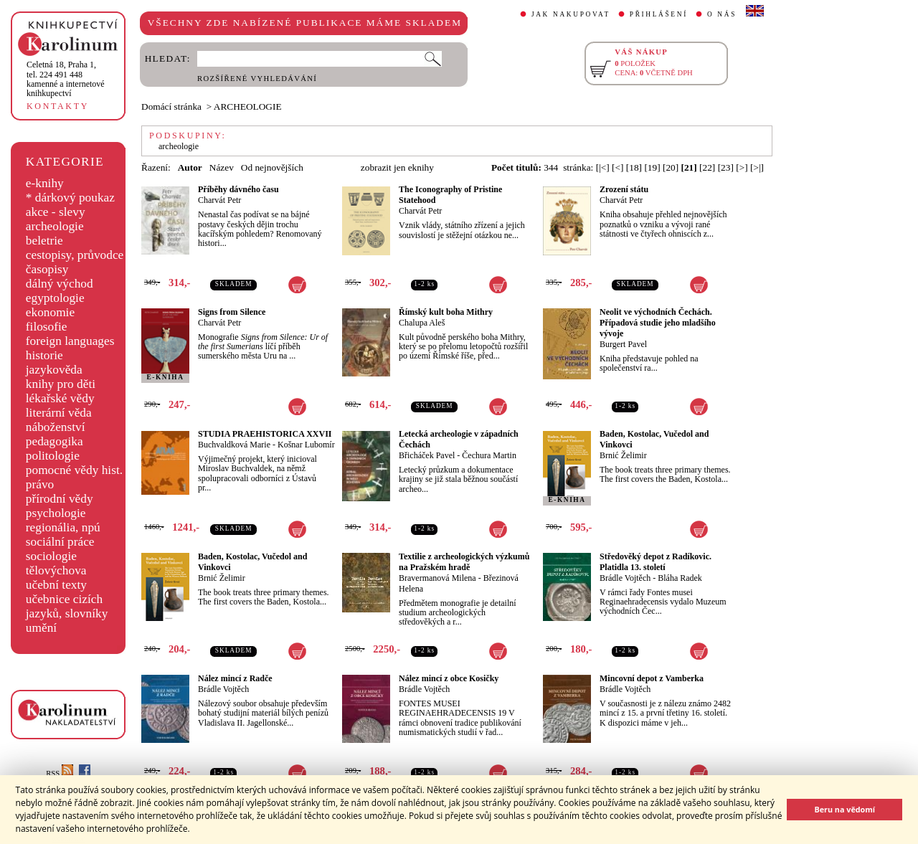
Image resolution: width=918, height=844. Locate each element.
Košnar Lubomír (306, 445)
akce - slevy (55, 212)
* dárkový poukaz (70, 197)
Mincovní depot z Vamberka (652, 678)
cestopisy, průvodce (75, 255)
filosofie (46, 326)
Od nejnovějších (272, 167)
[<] (617, 167)
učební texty (56, 585)
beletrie (44, 240)
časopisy (47, 269)
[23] (726, 167)
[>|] (757, 167)
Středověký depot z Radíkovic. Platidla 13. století (655, 561)
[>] (741, 167)
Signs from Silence (231, 312)
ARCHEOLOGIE (248, 106)
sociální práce (60, 542)
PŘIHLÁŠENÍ (659, 14)
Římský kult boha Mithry (446, 312)
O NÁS (722, 14)
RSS (59, 773)
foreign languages (70, 341)
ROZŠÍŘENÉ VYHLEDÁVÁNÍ (257, 78)
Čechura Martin (489, 455)
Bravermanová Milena (437, 578)
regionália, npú (63, 527)
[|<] (603, 167)
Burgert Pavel (623, 344)
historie (44, 355)
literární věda (59, 412)
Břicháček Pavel (427, 455)
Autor (190, 167)
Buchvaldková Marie (234, 445)
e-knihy (45, 183)
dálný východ (59, 283)
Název (221, 167)
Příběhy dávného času (238, 189)
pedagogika (54, 441)
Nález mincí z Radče (235, 678)
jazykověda (54, 369)
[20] (670, 167)
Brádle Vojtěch (625, 578)
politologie (53, 456)
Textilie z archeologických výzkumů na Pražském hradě (464, 561)
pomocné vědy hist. (74, 470)
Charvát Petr (219, 200)
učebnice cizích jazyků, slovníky (67, 606)
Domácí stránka (171, 106)
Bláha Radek (680, 578)
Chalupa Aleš (422, 323)
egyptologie (55, 298)
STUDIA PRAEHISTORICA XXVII (265, 434)
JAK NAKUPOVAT (570, 14)
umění (41, 628)
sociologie (51, 556)
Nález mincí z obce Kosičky (448, 678)
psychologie (56, 513)
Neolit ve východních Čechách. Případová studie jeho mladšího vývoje (658, 322)
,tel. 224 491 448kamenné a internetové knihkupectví (66, 79)
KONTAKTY (58, 106)
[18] (634, 167)
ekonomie (50, 312)
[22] (707, 167)
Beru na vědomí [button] (844, 809)
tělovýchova (56, 570)
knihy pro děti (60, 384)
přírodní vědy (59, 499)
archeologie (55, 226)
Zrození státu (624, 189)
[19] (652, 167)
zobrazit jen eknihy (397, 167)
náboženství (55, 427)
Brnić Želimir (623, 455)
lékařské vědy (60, 398)
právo (40, 484)
